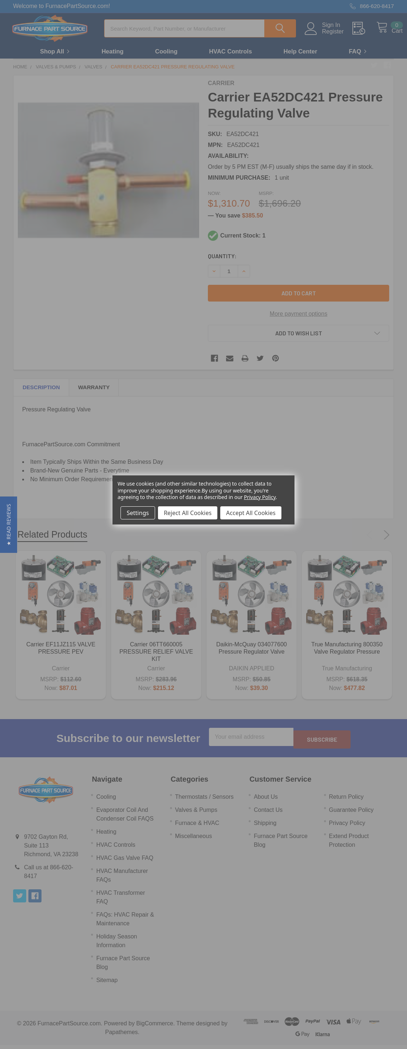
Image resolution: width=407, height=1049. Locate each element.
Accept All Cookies (251, 513)
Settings (138, 513)
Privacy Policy (260, 497)
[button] (8, 524)
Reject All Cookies (188, 513)
